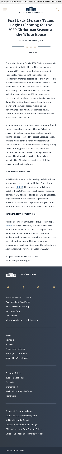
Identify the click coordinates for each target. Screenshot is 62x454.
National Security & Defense (19, 391)
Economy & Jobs (13, 373)
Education (10, 382)
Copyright (9, 450)
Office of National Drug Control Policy (23, 429)
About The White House (17, 358)
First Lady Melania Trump (17, 306)
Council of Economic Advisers (19, 411)
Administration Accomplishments (22, 320)
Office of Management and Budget (22, 424)
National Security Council (18, 420)
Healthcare (11, 395)
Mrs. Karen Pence (14, 311)
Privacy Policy (19, 450)
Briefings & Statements (17, 353)
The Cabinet (11, 315)
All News (31, 52)
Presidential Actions (15, 349)
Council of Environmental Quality (21, 415)
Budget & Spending (15, 377)
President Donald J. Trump (18, 297)
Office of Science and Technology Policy (24, 433)
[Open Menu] (5, 9)
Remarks (10, 339)
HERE (19, 187)
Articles (9, 344)
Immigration (12, 386)
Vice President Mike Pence (18, 302)
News (8, 335)
